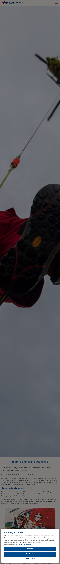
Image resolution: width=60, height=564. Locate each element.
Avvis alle (30, 553)
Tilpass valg (30, 558)
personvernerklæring (24, 544)
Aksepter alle (30, 549)
